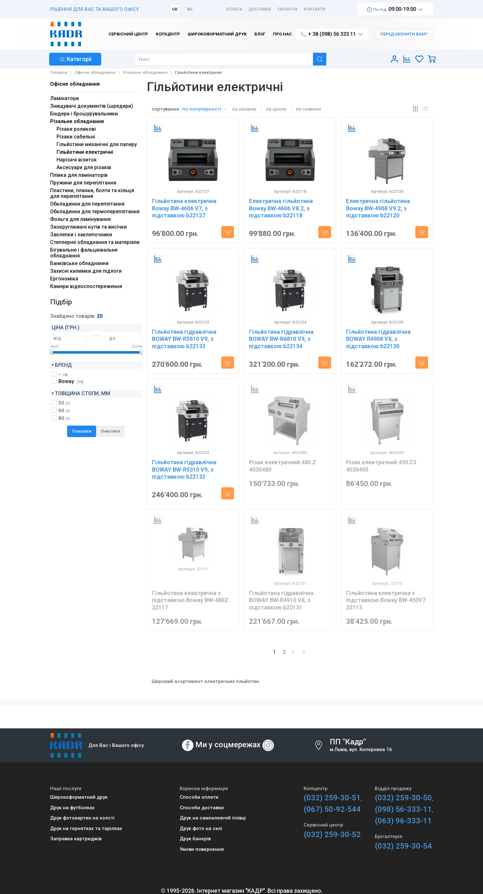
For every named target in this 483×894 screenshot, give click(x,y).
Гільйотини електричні (85, 152)
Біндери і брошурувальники (84, 114)
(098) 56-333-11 (403, 809)
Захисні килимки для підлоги (86, 271)
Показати (81, 431)
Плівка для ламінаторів (79, 175)
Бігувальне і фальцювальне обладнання (83, 253)
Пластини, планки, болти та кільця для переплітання (92, 193)
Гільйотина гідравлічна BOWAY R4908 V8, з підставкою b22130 (378, 338)
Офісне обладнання (75, 84)
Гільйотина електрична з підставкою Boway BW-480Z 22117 (190, 600)
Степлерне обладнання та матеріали (95, 242)
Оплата (234, 9)
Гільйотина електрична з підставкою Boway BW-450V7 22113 (386, 600)
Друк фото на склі (201, 828)
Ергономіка (64, 279)
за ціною (276, 109)
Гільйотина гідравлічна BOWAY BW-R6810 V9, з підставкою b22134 (281, 338)
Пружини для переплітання (83, 183)
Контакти (315, 9)
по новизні (308, 109)
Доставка (260, 9)
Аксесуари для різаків (84, 167)
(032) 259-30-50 (403, 797)
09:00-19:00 (395, 9)
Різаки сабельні (76, 137)
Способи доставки (202, 808)
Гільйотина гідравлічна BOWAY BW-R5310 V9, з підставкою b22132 (184, 469)
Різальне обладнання (77, 121)
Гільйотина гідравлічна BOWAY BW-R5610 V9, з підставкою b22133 (184, 338)
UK (174, 9)
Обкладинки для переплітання (87, 204)
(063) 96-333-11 (403, 820)
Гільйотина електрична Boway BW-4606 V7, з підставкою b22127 (184, 208)
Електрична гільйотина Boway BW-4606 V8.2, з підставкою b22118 (281, 208)
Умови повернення (202, 849)
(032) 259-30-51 (332, 797)
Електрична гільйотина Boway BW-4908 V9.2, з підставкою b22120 (378, 208)
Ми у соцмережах (227, 744)
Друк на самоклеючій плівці (213, 818)
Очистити (110, 431)
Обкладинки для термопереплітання (95, 211)
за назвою (244, 109)
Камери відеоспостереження (86, 286)
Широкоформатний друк (79, 797)
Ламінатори (64, 98)
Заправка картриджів (76, 839)
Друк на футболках (72, 808)
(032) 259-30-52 (332, 834)
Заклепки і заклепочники (81, 234)
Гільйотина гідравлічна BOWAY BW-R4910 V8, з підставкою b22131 (281, 600)
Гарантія (287, 9)
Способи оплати (199, 797)
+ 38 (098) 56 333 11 (332, 34)
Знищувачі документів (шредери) (91, 106)
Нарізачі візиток (77, 160)
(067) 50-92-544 (332, 809)
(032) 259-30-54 (403, 846)
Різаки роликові (76, 129)
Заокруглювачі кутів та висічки (88, 227)
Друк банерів (195, 839)
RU (189, 9)
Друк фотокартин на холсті (82, 818)
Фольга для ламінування (80, 219)
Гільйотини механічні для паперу (97, 144)
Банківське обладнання (79, 263)
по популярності (204, 109)
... (96, 334)
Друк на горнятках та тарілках (86, 828)
